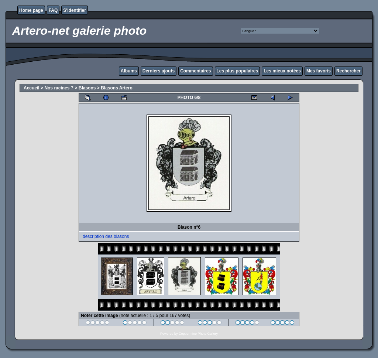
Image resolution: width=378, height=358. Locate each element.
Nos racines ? (58, 88)
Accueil (31, 88)
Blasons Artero (117, 88)
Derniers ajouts (158, 71)
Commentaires (195, 71)
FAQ (53, 10)
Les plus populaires (237, 71)
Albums (129, 71)
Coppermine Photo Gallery (198, 333)
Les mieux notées (282, 71)
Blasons (87, 88)
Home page (31, 10)
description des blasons (106, 236)
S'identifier (74, 10)
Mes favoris (318, 71)
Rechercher (348, 71)
